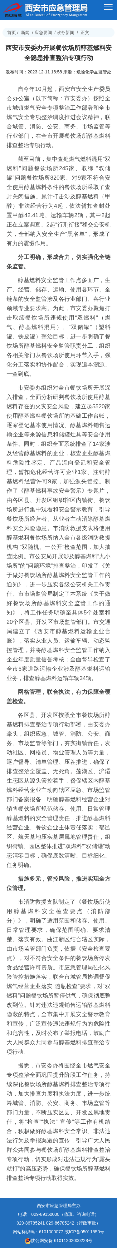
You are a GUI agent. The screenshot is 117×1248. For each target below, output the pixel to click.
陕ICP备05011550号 (85, 1231)
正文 (84, 32)
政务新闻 (65, 32)
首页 (11, 32)
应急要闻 (43, 32)
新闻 (25, 32)
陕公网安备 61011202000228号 (58, 1240)
